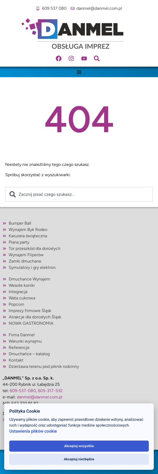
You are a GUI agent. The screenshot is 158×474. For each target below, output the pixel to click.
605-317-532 (50, 390)
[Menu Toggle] (79, 72)
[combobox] (79, 194)
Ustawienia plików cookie (33, 431)
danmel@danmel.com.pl (39, 396)
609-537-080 (23, 390)
